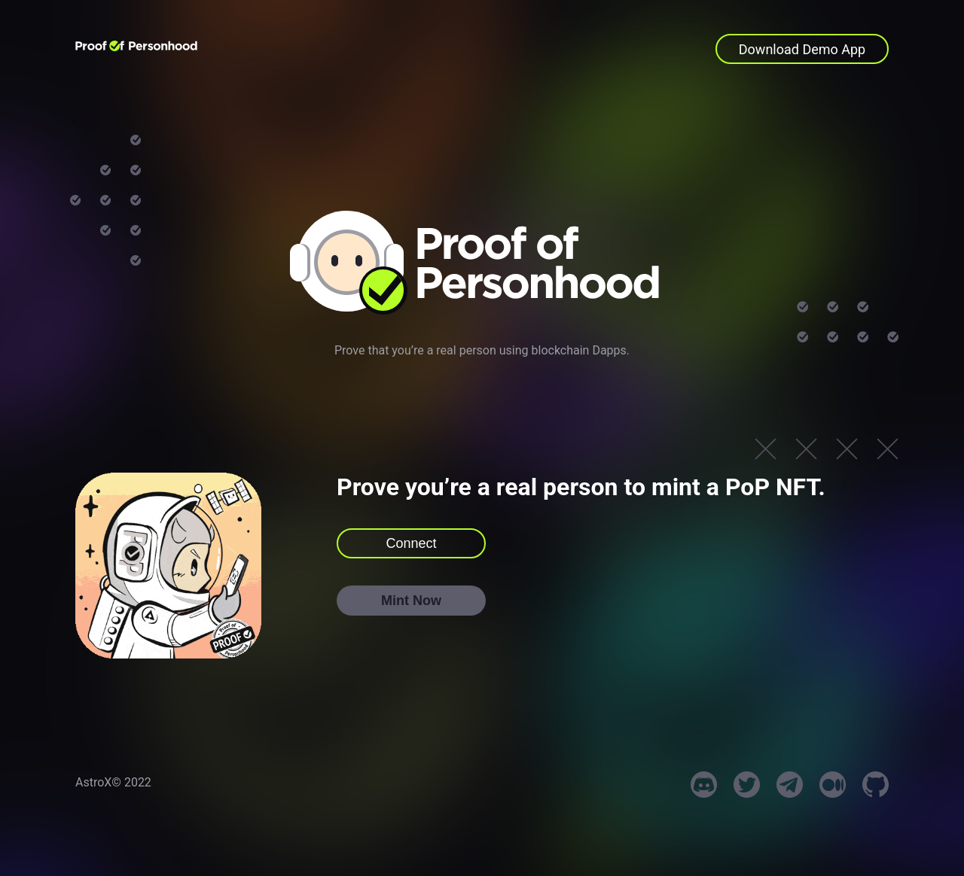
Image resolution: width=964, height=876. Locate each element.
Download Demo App (802, 49)
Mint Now (411, 600)
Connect (411, 543)
